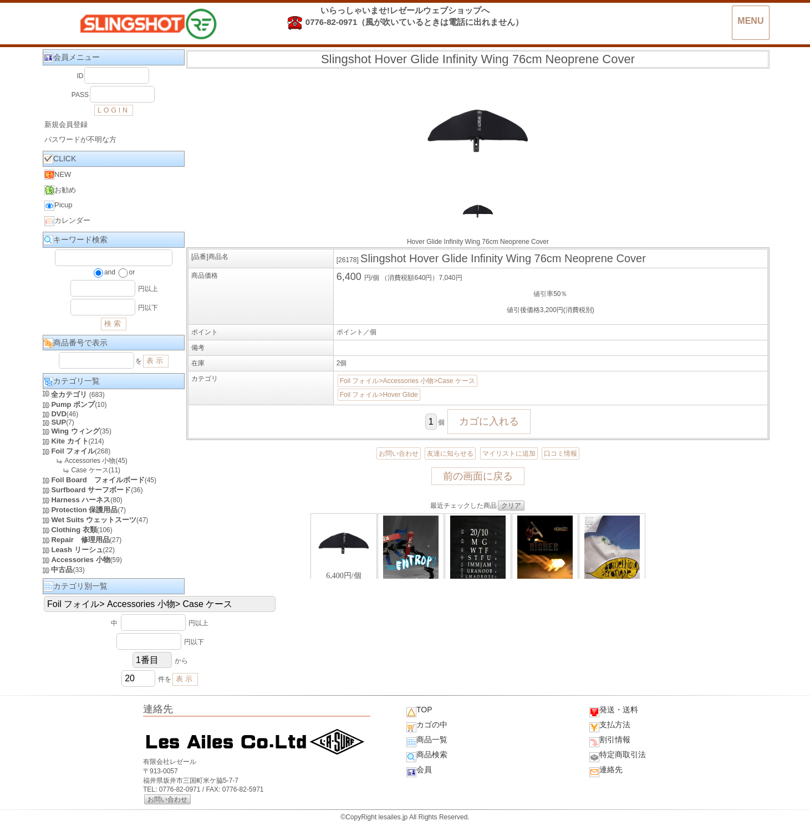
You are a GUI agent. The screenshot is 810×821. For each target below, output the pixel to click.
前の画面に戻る (478, 476)
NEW (57, 175)
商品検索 (426, 756)
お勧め (60, 190)
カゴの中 (426, 726)
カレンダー (67, 221)
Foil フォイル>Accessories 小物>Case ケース (407, 381)
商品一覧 (426, 741)
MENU (750, 21)
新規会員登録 (66, 124)
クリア (511, 505)
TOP (419, 711)
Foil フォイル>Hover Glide (379, 395)
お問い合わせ (399, 453)
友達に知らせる (450, 453)
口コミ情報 (560, 453)
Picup (58, 206)
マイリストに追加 (509, 453)
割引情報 (609, 741)
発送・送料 (613, 711)
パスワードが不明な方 (80, 139)
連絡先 (606, 771)
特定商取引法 (617, 756)
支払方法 (609, 726)
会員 (419, 771)
